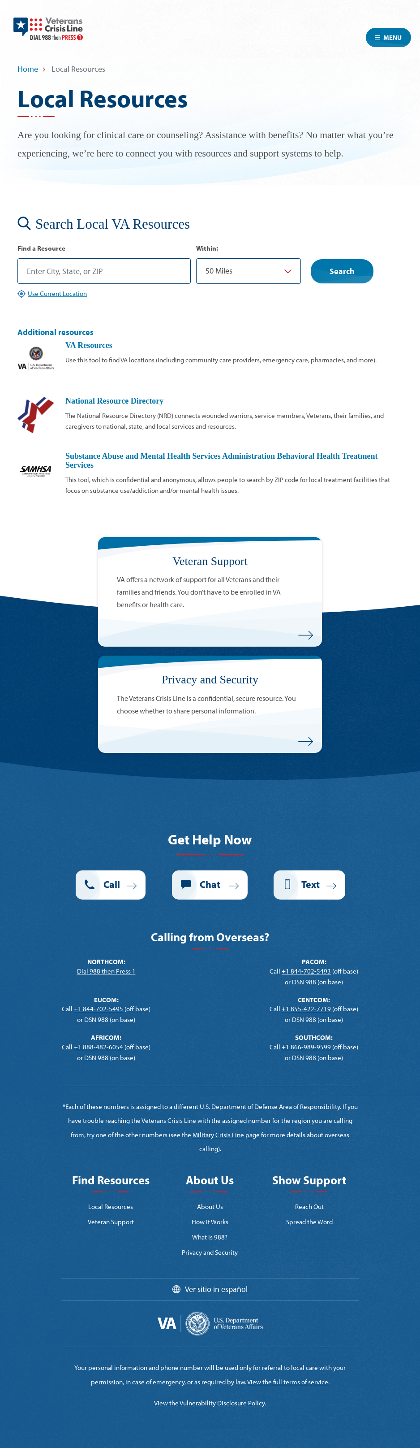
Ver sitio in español (216, 1289)
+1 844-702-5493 (306, 971)
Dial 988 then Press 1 (106, 971)
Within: (207, 248)
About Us (210, 1206)
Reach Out (309, 1206)
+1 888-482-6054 (98, 1047)
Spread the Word (309, 1222)
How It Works (210, 1222)
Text (310, 884)
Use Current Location (57, 293)
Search (342, 271)
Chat (211, 884)
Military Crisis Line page (226, 1135)
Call (111, 884)
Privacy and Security (210, 1252)
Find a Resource (41, 248)
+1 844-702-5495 (98, 1008)
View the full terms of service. (288, 1382)
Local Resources (110, 1206)
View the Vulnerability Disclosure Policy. (210, 1403)
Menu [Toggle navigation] (388, 37)
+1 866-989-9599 (306, 1047)
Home (27, 69)
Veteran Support (111, 1222)
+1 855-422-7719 (306, 1008)
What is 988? (209, 1237)
